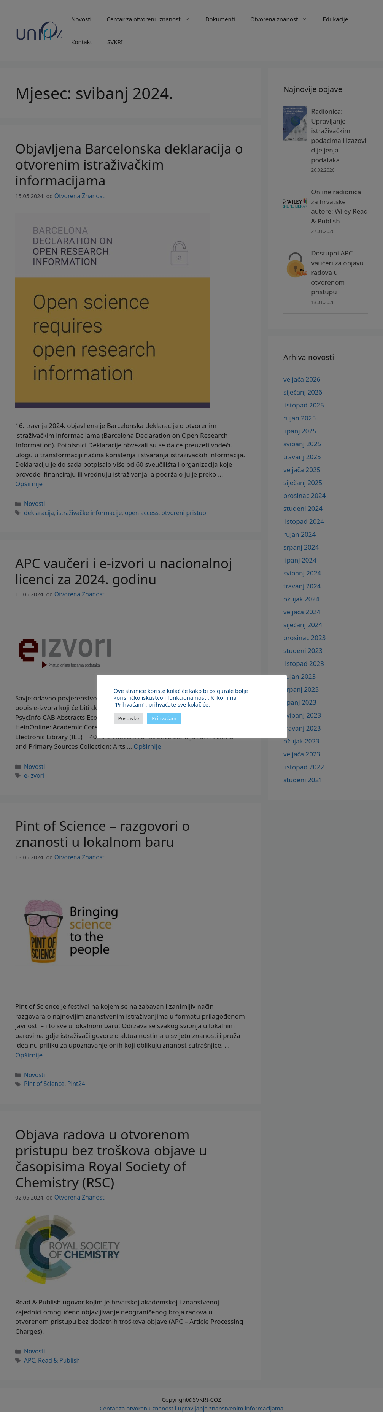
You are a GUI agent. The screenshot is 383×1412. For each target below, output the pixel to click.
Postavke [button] (128, 718)
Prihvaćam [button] (164, 718)
